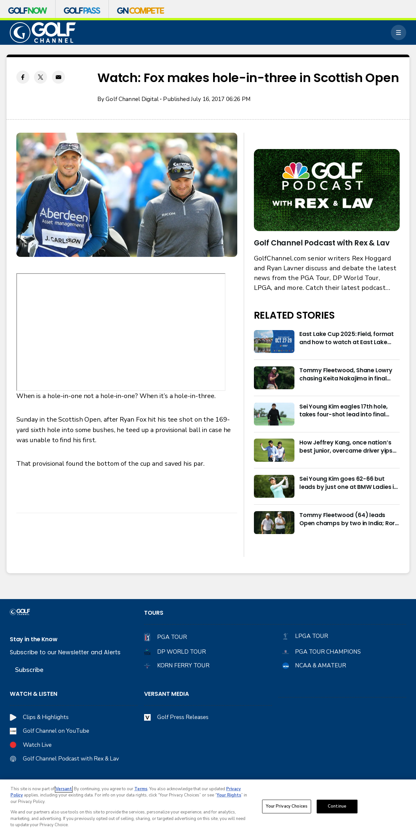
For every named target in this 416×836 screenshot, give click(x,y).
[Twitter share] (40, 77)
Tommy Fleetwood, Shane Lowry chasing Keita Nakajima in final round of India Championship (345, 374)
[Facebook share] (22, 77)
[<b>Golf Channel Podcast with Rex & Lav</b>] (327, 190)
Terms (140, 789)
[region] (208, 807)
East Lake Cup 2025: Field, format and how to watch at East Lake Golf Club (346, 338)
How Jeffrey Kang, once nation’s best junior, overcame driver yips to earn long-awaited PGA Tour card (345, 447)
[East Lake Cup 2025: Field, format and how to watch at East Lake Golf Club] (274, 341)
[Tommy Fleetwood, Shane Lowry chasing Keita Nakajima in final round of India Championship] (274, 377)
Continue (337, 806)
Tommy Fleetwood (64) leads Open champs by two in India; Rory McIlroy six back (348, 519)
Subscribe (29, 669)
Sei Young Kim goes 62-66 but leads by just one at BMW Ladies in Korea (348, 483)
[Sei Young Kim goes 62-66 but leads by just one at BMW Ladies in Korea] (274, 486)
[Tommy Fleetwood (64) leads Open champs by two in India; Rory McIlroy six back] (274, 522)
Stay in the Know (34, 639)
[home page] (43, 32)
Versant (64, 789)
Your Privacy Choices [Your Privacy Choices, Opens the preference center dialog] (287, 806)
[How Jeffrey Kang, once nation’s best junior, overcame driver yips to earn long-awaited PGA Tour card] (274, 450)
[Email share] (58, 77)
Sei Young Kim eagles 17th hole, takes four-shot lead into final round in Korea (343, 411)
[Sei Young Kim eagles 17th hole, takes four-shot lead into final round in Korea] (274, 414)
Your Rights (229, 795)
